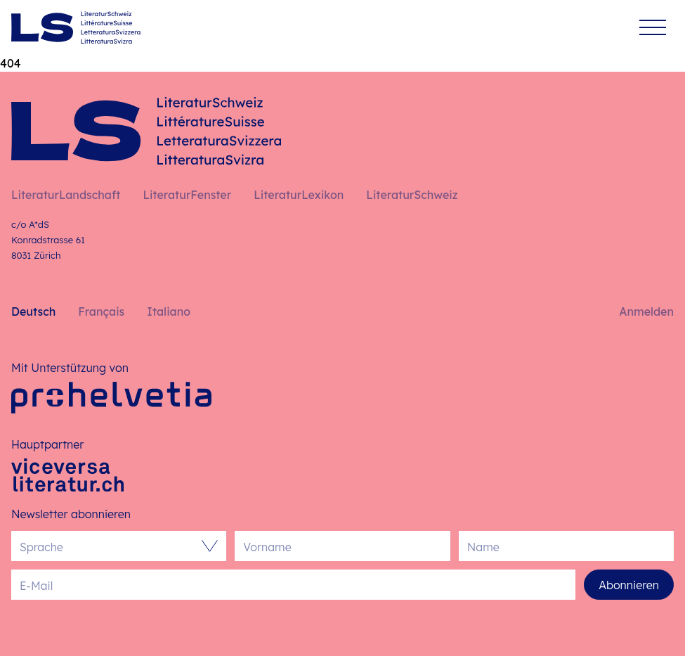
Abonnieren (629, 585)
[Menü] (653, 28)
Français (101, 311)
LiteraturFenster (187, 195)
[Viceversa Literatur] (67, 474)
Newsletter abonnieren (71, 514)
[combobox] (112, 546)
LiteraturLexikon (299, 195)
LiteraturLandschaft (65, 195)
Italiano (168, 311)
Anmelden (646, 311)
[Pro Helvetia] (111, 397)
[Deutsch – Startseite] (76, 27)
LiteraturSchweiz (411, 195)
